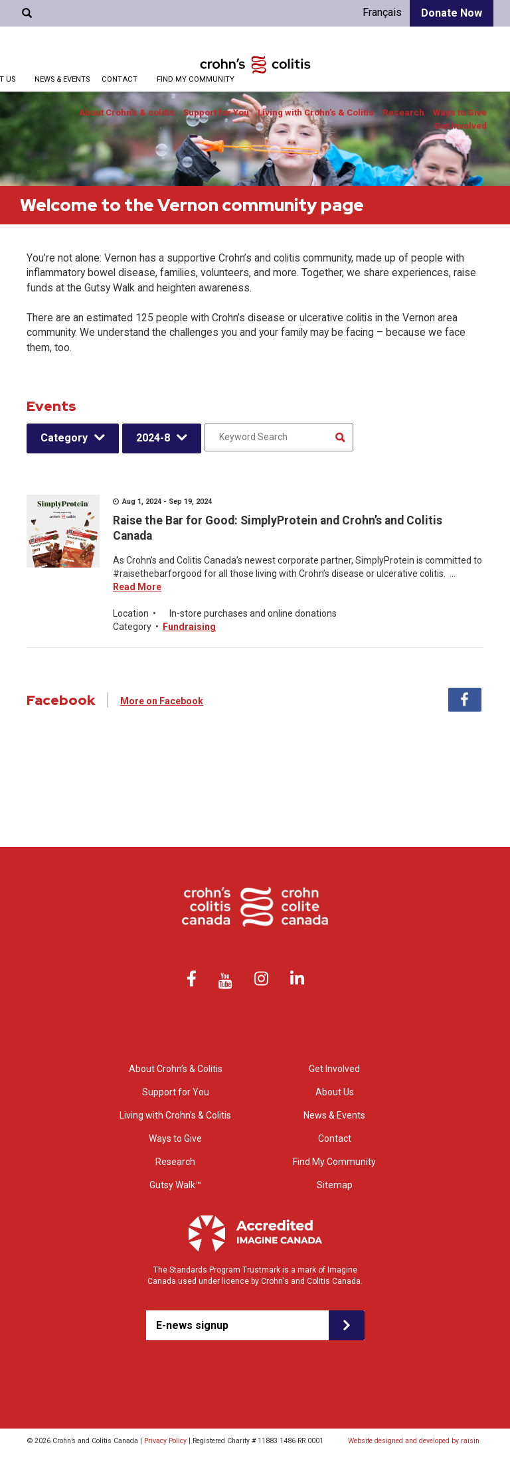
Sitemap (335, 1185)
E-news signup (192, 1325)
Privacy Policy (165, 1441)
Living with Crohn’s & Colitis (316, 112)
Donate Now (451, 13)
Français (382, 12)
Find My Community (195, 79)
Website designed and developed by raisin (413, 1441)
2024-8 (153, 437)
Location (131, 613)
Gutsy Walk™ (175, 1185)
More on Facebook (161, 701)
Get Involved (460, 126)
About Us (334, 1092)
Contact (119, 79)
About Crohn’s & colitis (127, 112)
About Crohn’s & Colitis (175, 1068)
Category (64, 437)
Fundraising (189, 626)
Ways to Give (460, 112)
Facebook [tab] (464, 700)
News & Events (62, 79)
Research (403, 112)
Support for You (216, 112)
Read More (137, 587)
